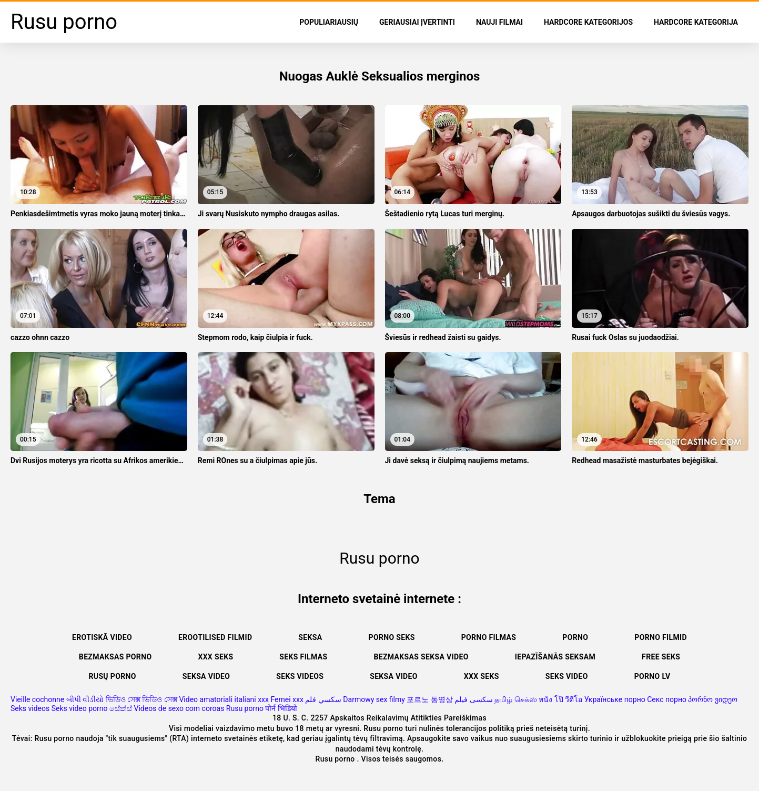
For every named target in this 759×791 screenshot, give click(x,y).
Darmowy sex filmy (374, 699)
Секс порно (666, 699)
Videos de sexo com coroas (179, 708)
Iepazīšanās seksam (555, 657)
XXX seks (215, 657)
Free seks (661, 657)
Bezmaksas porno (115, 657)
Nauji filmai (499, 22)
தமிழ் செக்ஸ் (515, 699)
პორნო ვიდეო (712, 699)
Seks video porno (80, 708)
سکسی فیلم (473, 699)
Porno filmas (489, 637)
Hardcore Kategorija (696, 22)
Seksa (310, 637)
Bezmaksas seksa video (420, 657)
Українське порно (614, 699)
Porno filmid (660, 637)
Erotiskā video (102, 637)
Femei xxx (286, 699)
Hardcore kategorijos (588, 22)
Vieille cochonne (37, 699)
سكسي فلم (323, 699)
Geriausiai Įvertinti (417, 22)
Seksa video (206, 676)
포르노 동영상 (429, 699)
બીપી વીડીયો (85, 699)
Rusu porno (245, 708)
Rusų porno (112, 676)
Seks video (566, 676)
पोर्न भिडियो (281, 708)
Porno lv (652, 676)
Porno (575, 637)
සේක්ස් (120, 708)
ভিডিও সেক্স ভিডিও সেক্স (141, 699)
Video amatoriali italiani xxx (224, 699)
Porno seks (392, 637)
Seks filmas (303, 657)
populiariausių (328, 22)
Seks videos (299, 676)
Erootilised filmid (215, 637)
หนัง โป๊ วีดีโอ (560, 699)
